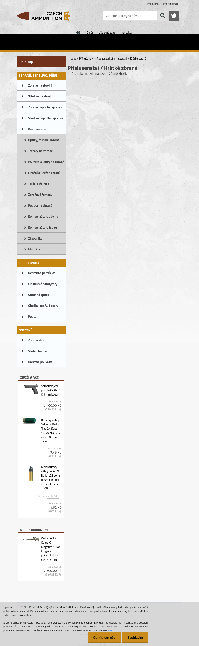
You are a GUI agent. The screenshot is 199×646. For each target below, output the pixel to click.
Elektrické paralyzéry (42, 283)
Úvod (73, 58)
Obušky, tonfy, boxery (43, 305)
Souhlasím (135, 637)
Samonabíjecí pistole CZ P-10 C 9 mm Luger (50, 390)
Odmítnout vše (104, 637)
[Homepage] (78, 32)
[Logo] (46, 16)
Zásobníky (35, 238)
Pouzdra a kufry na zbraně (46, 161)
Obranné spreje (38, 294)
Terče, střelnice (38, 183)
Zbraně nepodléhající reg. (45, 107)
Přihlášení (152, 4)
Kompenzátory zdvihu (43, 216)
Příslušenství (37, 129)
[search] (162, 16)
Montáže (34, 249)
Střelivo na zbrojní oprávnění (40, 98)
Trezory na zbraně (40, 150)
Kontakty (126, 32)
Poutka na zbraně (40, 205)
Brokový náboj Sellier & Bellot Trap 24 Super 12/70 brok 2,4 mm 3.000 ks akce (50, 431)
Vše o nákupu (107, 32)
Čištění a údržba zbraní (44, 172)
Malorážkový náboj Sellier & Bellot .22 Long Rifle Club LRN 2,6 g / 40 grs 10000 (50, 477)
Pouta (32, 316)
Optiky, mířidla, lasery (43, 140)
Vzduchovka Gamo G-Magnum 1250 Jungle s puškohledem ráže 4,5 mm (50, 549)
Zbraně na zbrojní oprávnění (40, 87)
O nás (89, 32)
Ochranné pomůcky (41, 272)
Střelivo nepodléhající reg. (46, 118)
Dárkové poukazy (40, 362)
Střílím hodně (37, 351)
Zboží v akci (36, 340)
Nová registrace (169, 4)
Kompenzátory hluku (42, 227)
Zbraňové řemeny (40, 194)
